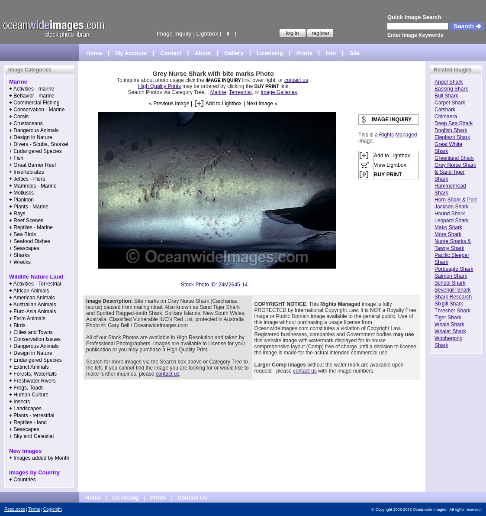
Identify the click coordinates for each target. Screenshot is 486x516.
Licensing (270, 53)
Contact (171, 53)
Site (354, 53)
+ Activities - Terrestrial (35, 284)
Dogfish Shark (451, 130)
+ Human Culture (28, 395)
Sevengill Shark (452, 290)
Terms (34, 509)
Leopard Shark (452, 220)
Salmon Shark (451, 276)
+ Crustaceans (26, 123)
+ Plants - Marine (28, 207)
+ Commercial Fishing (34, 103)
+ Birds (17, 325)
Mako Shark (448, 227)
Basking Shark (451, 89)
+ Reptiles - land (28, 422)
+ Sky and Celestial (31, 436)
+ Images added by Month (39, 458)
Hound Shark (450, 214)
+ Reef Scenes (26, 220)
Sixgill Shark (449, 304)
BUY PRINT (266, 86)
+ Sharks (19, 255)
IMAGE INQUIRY (224, 80)
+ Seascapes (24, 248)
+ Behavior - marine (32, 96)
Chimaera (446, 117)
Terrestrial (240, 92)
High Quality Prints (159, 86)
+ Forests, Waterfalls (33, 374)
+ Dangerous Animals (33, 130)
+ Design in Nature (30, 137)
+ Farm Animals (27, 318)
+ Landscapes (25, 409)
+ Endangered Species (35, 151)
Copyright (52, 509)
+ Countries (22, 480)
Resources (14, 509)
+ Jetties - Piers (27, 179)
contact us (296, 80)
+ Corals (19, 117)
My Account (131, 53)
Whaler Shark (450, 331)
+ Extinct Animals (29, 367)
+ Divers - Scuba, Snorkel (38, 144)
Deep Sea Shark (454, 123)
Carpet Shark (450, 103)
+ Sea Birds (22, 234)
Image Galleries (279, 92)
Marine (218, 92)
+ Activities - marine (31, 89)
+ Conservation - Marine (36, 110)
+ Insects (19, 402)
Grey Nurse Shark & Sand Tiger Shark (455, 172)
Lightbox (207, 33)
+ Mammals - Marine (33, 186)
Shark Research (453, 297)
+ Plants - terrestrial (31, 415)
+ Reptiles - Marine (31, 227)
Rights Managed (398, 135)
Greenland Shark (454, 158)
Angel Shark (449, 82)
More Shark (448, 234)
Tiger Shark (448, 318)
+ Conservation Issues (35, 339)
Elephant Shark (452, 137)
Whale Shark (449, 324)
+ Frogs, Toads (26, 388)
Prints (304, 53)
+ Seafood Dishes (29, 241)
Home (94, 53)
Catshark (445, 110)
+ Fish (16, 158)
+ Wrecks (20, 262)
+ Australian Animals (32, 305)
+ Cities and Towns (31, 332)
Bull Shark (446, 96)
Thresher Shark (452, 311)
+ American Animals (32, 298)
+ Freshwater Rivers (32, 381)
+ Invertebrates (26, 172)
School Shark (450, 283)
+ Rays (17, 214)
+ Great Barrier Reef (32, 165)
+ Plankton (21, 200)
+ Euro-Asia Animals (32, 311)
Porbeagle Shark (454, 269)
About (203, 53)
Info (331, 53)
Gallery (233, 53)
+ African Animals (29, 291)
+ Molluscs (21, 193)
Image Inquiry (174, 33)
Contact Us (192, 497)
